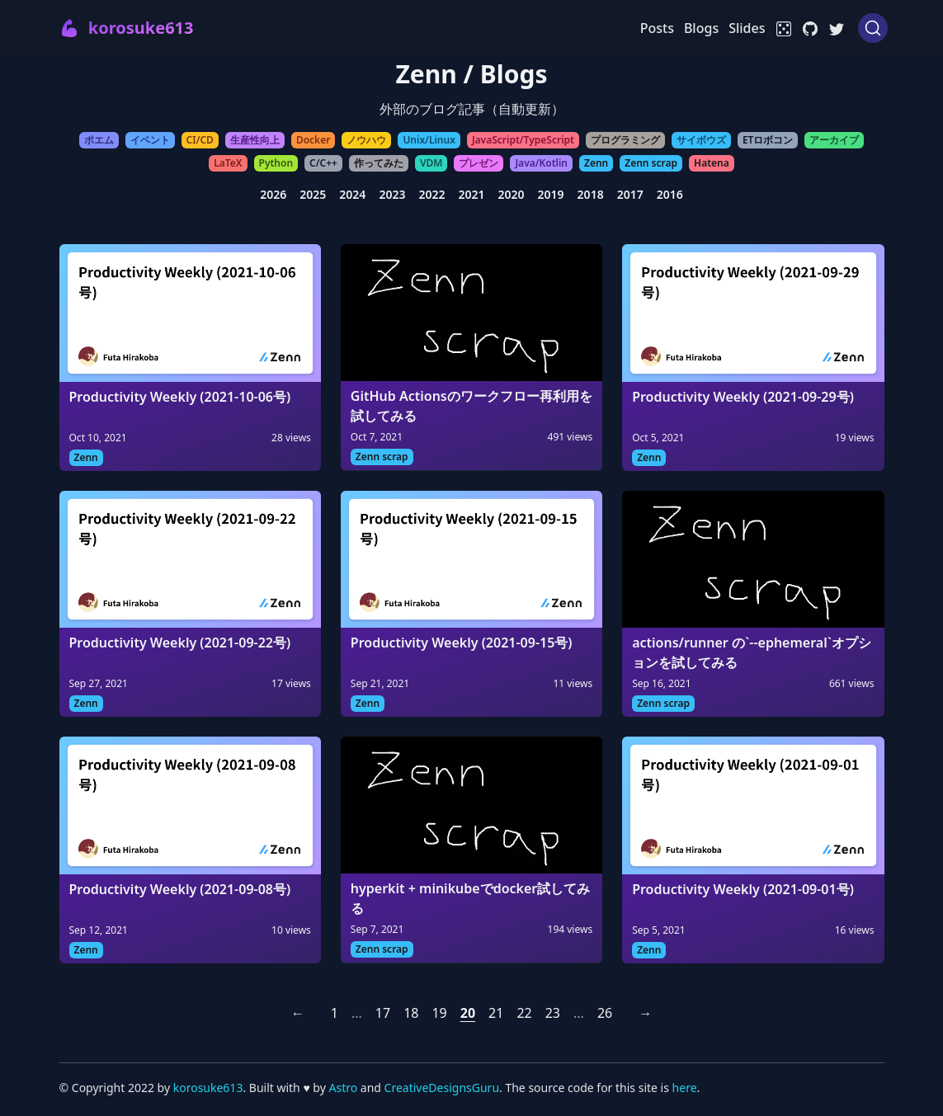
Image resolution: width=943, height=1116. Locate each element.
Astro (344, 1087)
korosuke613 (208, 1087)
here (684, 1087)
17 (382, 1013)
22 (523, 1013)
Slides (746, 28)
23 (552, 1013)
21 (495, 1013)
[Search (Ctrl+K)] (873, 28)
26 (604, 1013)
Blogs (701, 28)
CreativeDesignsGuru (441, 1087)
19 (438, 1013)
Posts (657, 28)
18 (410, 1013)
